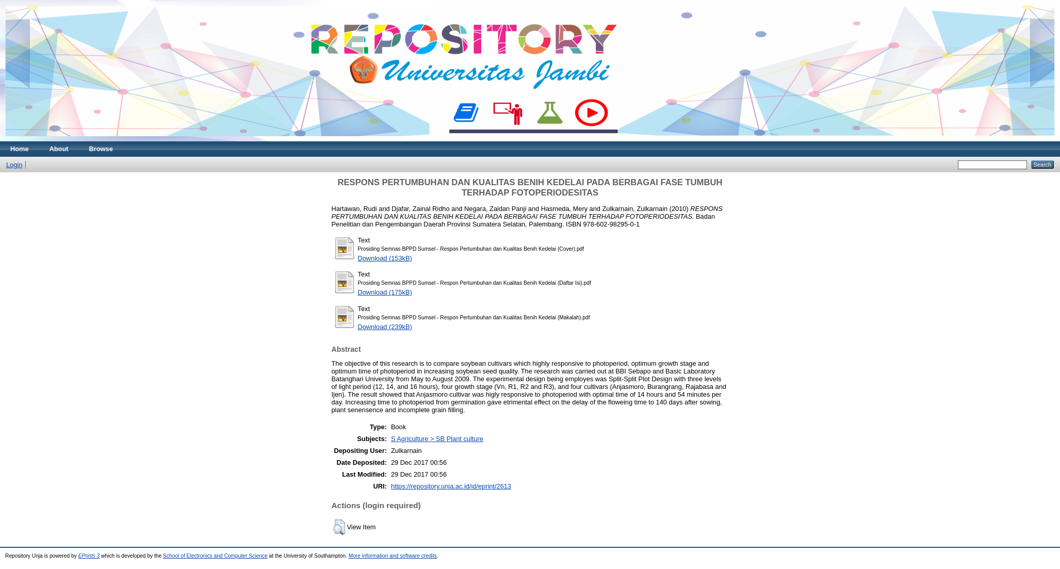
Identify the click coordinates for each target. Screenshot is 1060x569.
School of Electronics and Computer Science (215, 556)
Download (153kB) (385, 258)
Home (19, 149)
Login (14, 165)
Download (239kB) (385, 327)
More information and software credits (393, 556)
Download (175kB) (385, 292)
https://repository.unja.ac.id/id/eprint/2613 (451, 486)
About (59, 149)
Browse (101, 149)
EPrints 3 (89, 556)
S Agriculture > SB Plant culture (437, 439)
